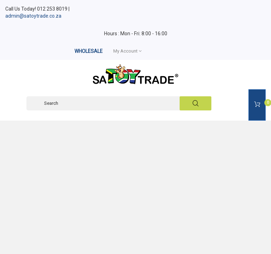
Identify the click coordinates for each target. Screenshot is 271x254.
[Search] (118, 103)
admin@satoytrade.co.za (33, 16)
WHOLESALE (88, 51)
